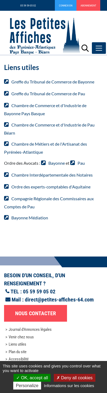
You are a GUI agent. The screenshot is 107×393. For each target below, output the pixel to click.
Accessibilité (19, 359)
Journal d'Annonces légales (30, 329)
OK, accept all (32, 378)
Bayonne (56, 163)
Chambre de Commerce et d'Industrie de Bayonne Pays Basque (45, 109)
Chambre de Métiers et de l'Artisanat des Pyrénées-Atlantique (45, 148)
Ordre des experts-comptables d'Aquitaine (51, 186)
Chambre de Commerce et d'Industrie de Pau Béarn (49, 128)
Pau (81, 163)
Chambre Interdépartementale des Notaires (52, 174)
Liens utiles (17, 344)
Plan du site (17, 351)
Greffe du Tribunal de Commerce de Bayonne (52, 81)
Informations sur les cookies (69, 385)
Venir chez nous (21, 337)
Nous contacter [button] (35, 313)
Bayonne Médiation (29, 217)
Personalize (27, 385)
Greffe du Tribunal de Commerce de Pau (48, 93)
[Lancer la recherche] (85, 48)
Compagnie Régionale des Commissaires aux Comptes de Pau (49, 202)
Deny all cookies (74, 378)
